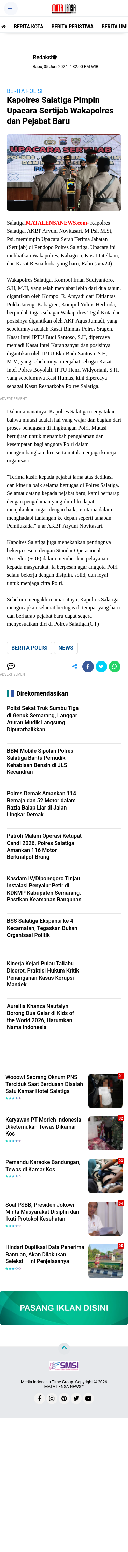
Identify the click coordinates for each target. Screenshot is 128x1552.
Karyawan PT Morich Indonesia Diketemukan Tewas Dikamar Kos (43, 1126)
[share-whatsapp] (114, 666)
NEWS (65, 647)
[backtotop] (64, 1348)
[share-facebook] (88, 666)
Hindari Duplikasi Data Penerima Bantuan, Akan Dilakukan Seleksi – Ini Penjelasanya (44, 1254)
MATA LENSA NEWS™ (64, 1386)
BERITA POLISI (24, 91)
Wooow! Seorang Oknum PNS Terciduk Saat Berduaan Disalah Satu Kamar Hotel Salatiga (44, 1084)
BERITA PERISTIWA (73, 26)
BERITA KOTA (28, 26)
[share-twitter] (101, 666)
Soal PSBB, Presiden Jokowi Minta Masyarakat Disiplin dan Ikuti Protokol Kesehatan (42, 1212)
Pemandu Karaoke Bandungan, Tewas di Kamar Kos (42, 1166)
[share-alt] (75, 666)
